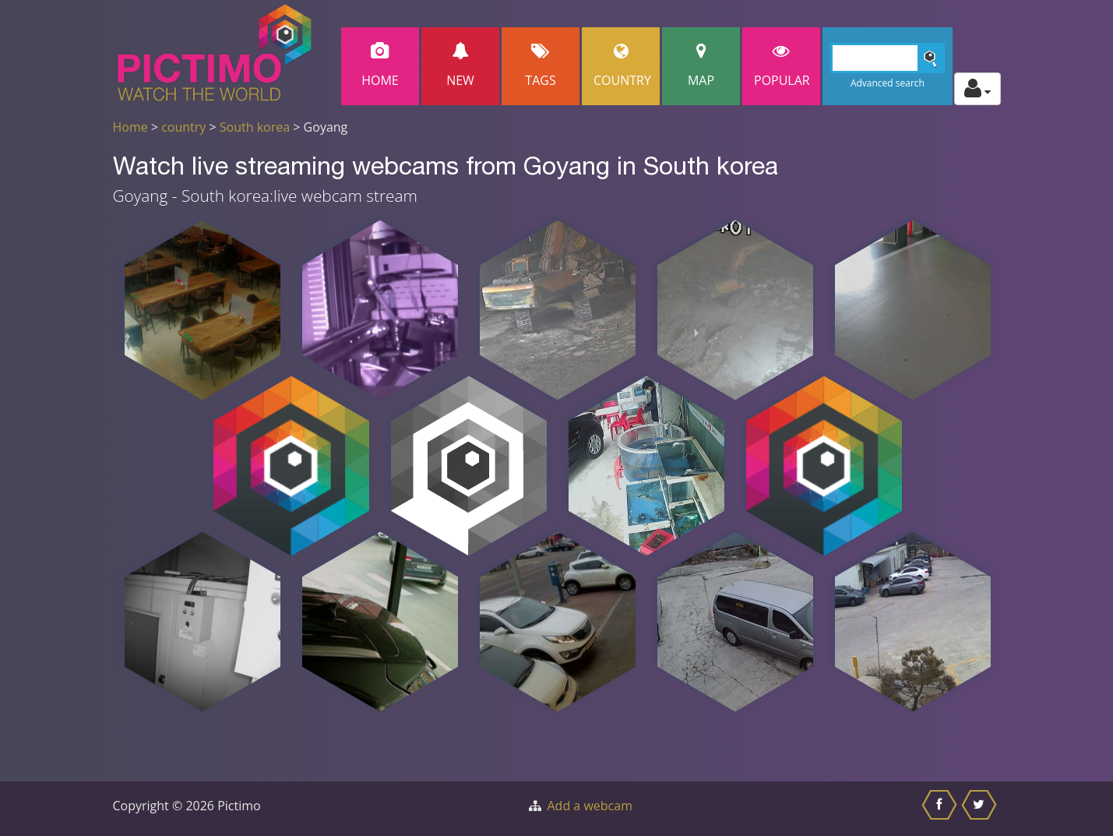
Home (380, 66)
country (183, 127)
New (460, 66)
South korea (255, 127)
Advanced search (888, 83)
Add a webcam (590, 805)
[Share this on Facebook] (941, 808)
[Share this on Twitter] (981, 808)
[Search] (887, 58)
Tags (540, 66)
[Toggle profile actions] (977, 88)
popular (782, 66)
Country (622, 66)
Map (701, 66)
